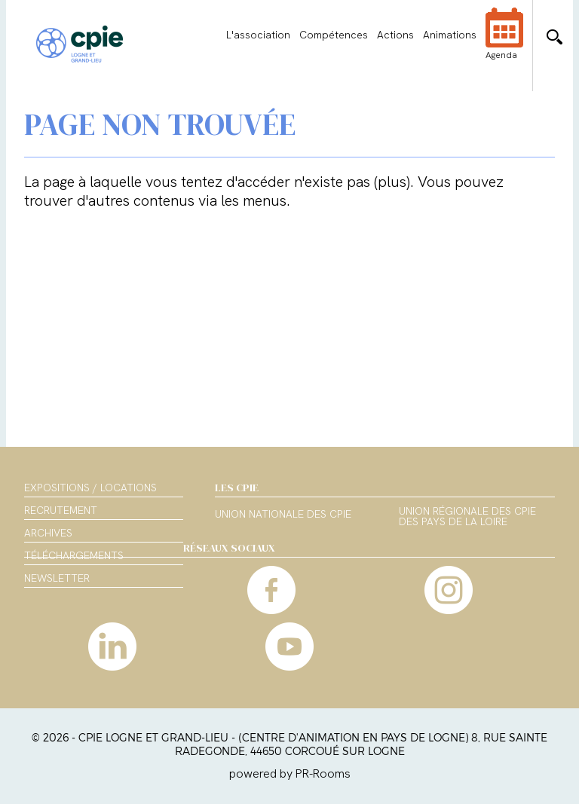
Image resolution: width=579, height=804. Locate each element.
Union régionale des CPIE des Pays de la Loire (467, 517)
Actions (395, 34)
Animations (449, 34)
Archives (48, 532)
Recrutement (60, 510)
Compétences (333, 34)
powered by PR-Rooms (290, 773)
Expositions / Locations (90, 487)
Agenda (504, 43)
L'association (258, 34)
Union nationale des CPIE (283, 515)
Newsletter (57, 578)
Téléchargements (74, 555)
